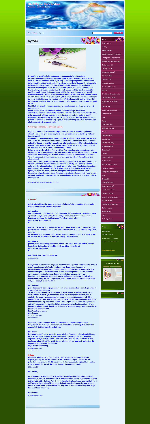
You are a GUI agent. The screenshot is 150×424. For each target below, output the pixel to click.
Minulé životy (106, 139)
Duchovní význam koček (109, 110)
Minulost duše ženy (108, 143)
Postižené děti (106, 161)
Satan (103, 175)
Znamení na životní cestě (110, 197)
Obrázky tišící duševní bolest (111, 58)
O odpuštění (105, 150)
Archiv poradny (106, 211)
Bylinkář (104, 90)
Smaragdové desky (108, 182)
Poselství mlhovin (107, 157)
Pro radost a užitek (108, 168)
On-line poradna (107, 208)
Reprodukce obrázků (108, 72)
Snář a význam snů (108, 186)
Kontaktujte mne (107, 219)
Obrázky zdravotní (107, 68)
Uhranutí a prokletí (107, 193)
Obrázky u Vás (106, 79)
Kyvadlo (104, 132)
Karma (104, 121)
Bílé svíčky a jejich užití (109, 87)
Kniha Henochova (107, 124)
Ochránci (104, 153)
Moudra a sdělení (107, 146)
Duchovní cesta (107, 114)
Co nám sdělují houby (108, 97)
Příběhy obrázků (107, 76)
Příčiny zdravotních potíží (110, 172)
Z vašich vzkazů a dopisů (110, 204)
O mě (103, 215)
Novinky (104, 47)
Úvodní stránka (32, 33)
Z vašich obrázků (107, 201)
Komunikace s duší (108, 128)
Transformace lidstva (108, 190)
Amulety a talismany (108, 83)
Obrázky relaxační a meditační (111, 54)
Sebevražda (105, 179)
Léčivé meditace (107, 135)
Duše (103, 117)
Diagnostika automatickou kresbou (110, 102)
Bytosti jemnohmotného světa (111, 94)
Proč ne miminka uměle (109, 164)
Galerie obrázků (107, 50)
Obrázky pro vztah (107, 65)
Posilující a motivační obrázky (111, 61)
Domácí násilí (106, 106)
